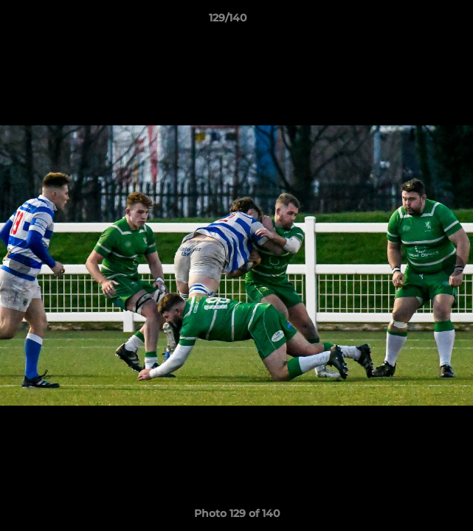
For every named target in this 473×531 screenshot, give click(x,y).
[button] (420, 21)
